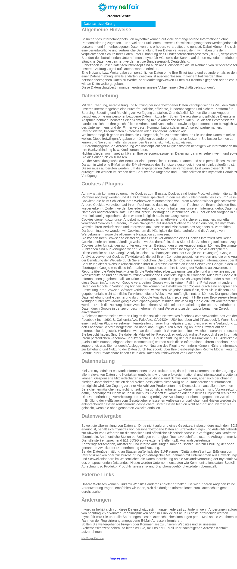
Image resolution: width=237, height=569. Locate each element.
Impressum (118, 558)
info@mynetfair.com (92, 538)
